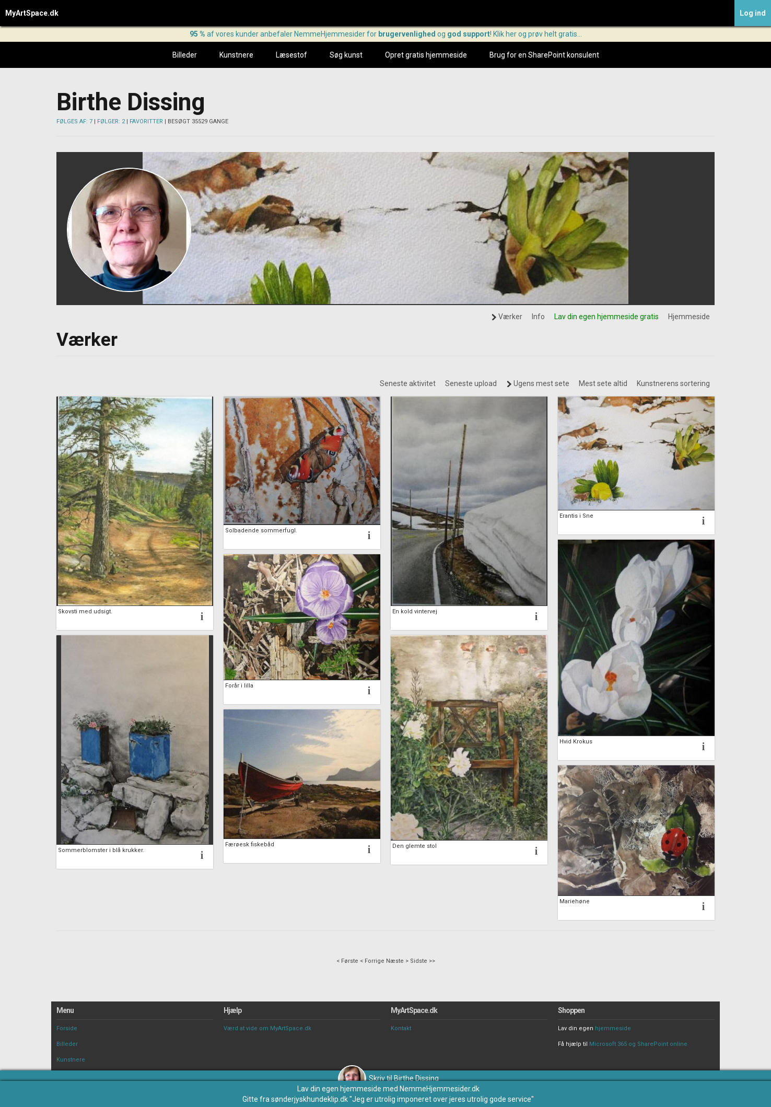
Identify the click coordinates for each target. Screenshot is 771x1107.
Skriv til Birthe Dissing (388, 1078)
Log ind (753, 13)
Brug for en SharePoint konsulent (544, 55)
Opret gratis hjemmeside (426, 55)
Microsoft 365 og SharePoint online (638, 1044)
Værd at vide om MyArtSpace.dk (267, 1028)
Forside (66, 1028)
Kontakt (401, 1028)
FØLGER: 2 (111, 121)
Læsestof (291, 55)
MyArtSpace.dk (32, 13)
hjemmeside (613, 1028)
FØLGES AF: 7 (74, 121)
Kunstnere (236, 55)
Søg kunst (346, 55)
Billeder (184, 55)
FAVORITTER (146, 121)
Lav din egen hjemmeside (339, 1089)
